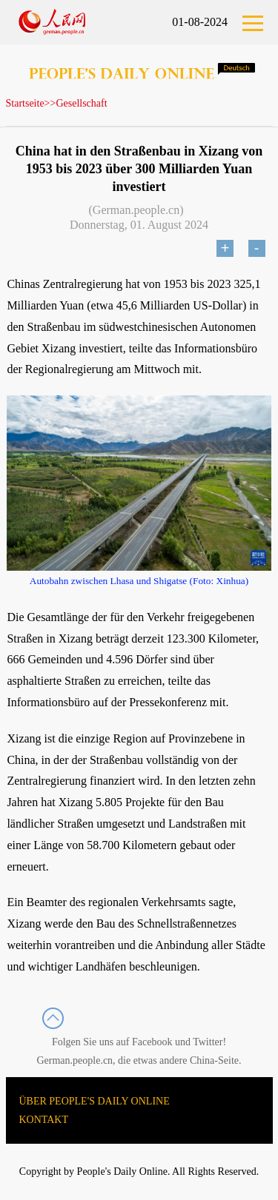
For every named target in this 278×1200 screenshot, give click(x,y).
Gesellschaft (81, 103)
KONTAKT (44, 1119)
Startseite (25, 103)
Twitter (207, 1042)
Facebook (152, 1042)
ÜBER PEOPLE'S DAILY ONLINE (94, 1101)
